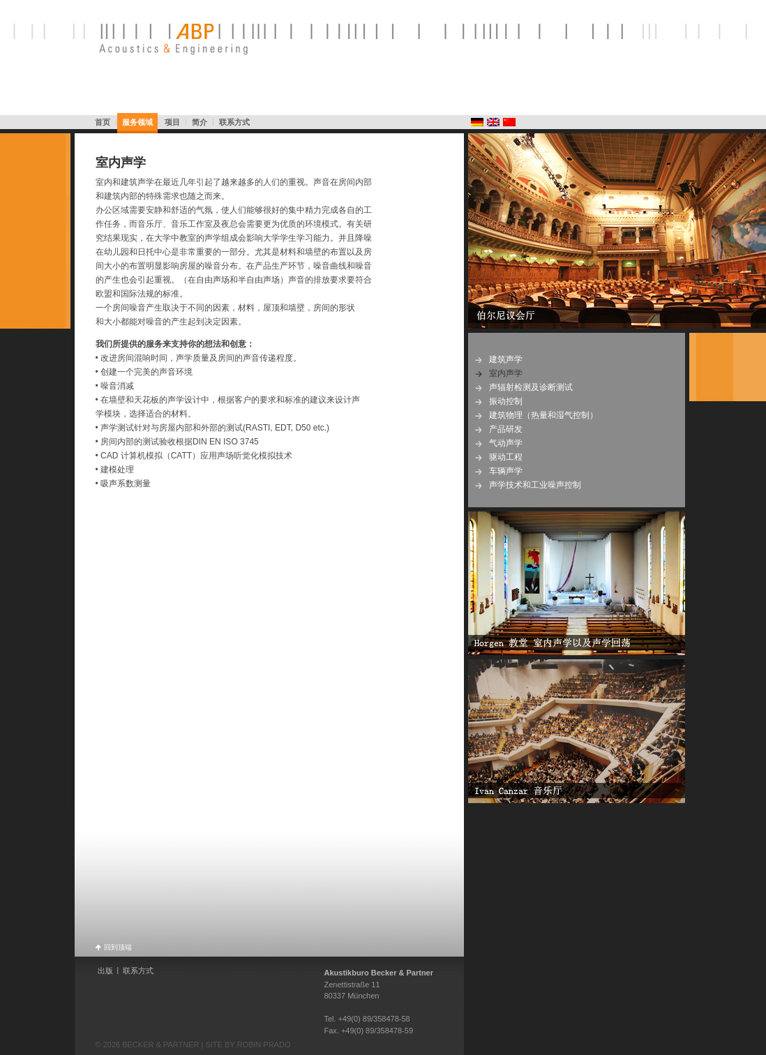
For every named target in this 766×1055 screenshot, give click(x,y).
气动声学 (506, 443)
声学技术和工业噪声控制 (535, 485)
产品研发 (506, 429)
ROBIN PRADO (263, 1044)
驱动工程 (506, 457)
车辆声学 (506, 471)
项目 (172, 122)
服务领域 (137, 122)
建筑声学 (506, 359)
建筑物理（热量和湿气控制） (543, 415)
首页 (102, 122)
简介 (199, 122)
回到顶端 (118, 946)
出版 (105, 970)
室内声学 (121, 163)
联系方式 (234, 122)
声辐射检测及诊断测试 (531, 387)
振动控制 (506, 401)
